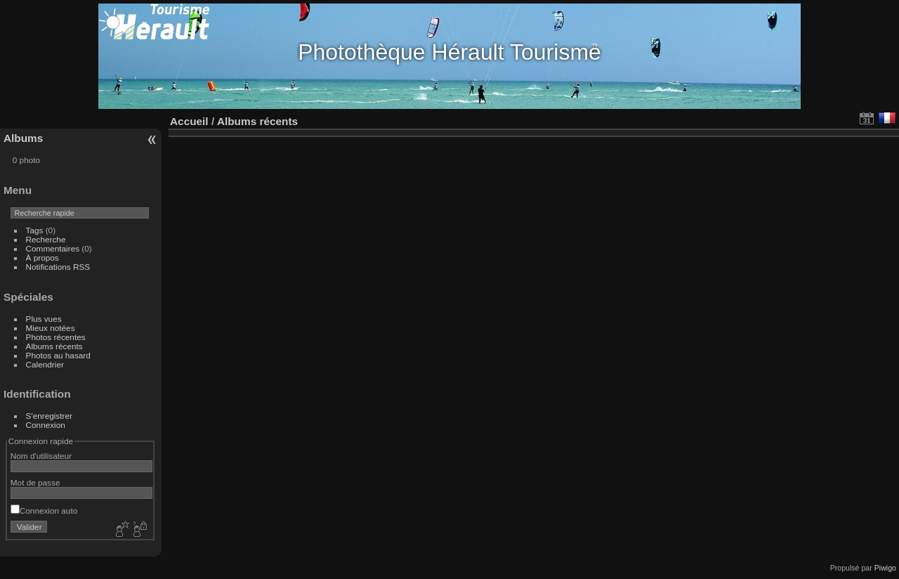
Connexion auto (44, 510)
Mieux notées (50, 327)
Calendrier (45, 364)
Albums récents (54, 346)
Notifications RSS (58, 266)
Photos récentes (56, 336)
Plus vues (44, 318)
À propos (42, 257)
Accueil (189, 121)
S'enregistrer (49, 415)
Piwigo (885, 568)
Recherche (46, 239)
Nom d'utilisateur (41, 455)
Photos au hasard (58, 355)
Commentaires (53, 248)
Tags (35, 230)
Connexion (45, 424)
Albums (23, 138)
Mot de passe (35, 482)
